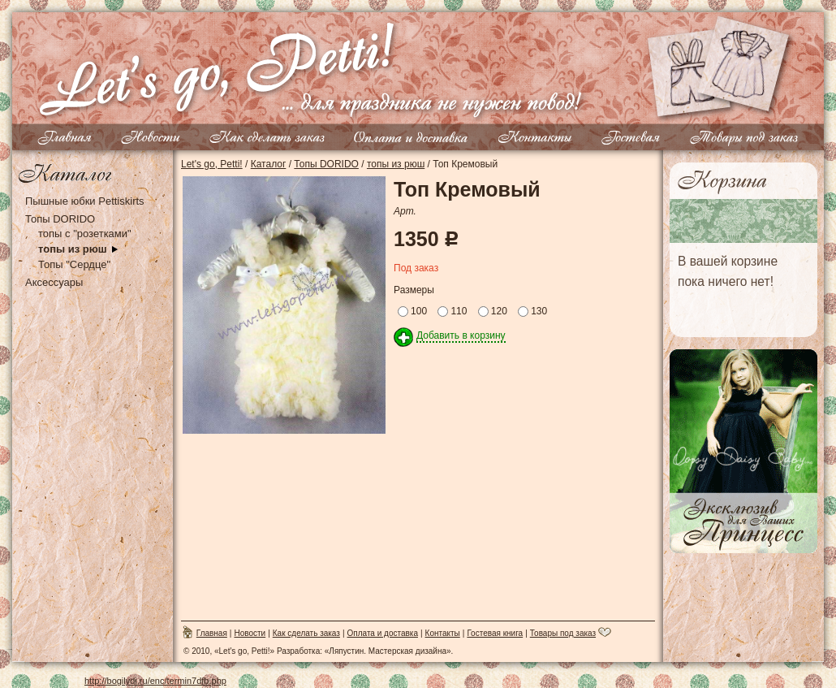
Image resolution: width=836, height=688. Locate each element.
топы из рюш (72, 249)
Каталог (269, 164)
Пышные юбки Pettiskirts (84, 201)
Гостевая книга (495, 633)
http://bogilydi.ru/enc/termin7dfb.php (155, 681)
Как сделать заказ (306, 633)
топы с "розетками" (84, 233)
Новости (249, 633)
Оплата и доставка (382, 633)
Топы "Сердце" (74, 264)
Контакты (442, 633)
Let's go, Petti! (212, 164)
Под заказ (416, 268)
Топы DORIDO (60, 219)
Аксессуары (54, 282)
